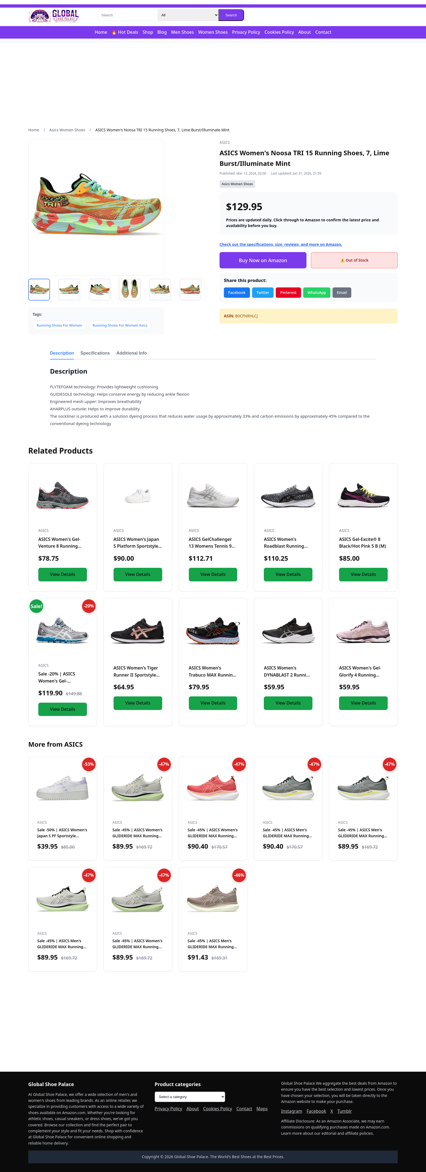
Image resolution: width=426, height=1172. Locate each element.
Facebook (237, 292)
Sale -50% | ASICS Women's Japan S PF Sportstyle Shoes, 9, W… (62, 836)
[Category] (188, 15)
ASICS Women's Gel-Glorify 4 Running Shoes (360, 675)
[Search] (128, 15)
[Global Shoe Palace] (53, 15)
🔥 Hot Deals (124, 32)
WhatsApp (317, 292)
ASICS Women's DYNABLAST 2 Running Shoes (288, 675)
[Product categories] (190, 1097)
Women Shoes (213, 32)
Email (342, 292)
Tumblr (344, 1111)
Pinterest (288, 292)
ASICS (225, 142)
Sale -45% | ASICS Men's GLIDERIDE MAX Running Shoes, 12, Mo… (286, 836)
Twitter (262, 292)
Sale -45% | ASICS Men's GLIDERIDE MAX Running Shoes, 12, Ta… (211, 947)
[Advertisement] (213, 84)
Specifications (95, 353)
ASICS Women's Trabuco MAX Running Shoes (212, 675)
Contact (323, 32)
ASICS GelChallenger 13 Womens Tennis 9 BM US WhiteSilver (210, 546)
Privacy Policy (246, 32)
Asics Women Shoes (67, 129)
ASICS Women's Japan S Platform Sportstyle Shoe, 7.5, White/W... (136, 546)
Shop (148, 32)
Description (62, 353)
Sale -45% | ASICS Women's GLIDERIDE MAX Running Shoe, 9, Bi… (137, 836)
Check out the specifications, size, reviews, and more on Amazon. (281, 244)
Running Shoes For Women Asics (120, 325)
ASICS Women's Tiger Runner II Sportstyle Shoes (136, 675)
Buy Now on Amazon (263, 260)
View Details (62, 574)
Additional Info (132, 353)
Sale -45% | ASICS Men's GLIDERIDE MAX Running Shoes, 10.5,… (361, 836)
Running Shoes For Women (59, 325)
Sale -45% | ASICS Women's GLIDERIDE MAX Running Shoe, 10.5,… (137, 947)
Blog (162, 32)
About (304, 32)
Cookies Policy (279, 32)
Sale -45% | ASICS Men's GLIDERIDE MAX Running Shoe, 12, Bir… (60, 947)
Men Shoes (182, 32)
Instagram (291, 1111)
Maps (262, 1109)
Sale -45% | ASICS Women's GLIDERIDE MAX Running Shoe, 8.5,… (213, 836)
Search (231, 15)
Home (101, 32)
